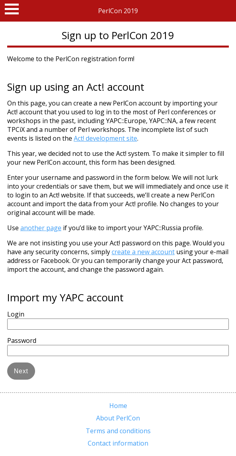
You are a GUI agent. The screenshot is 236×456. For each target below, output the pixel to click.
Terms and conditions (118, 430)
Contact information (118, 443)
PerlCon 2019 (118, 10)
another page (40, 227)
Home (118, 405)
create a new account (143, 251)
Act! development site (105, 138)
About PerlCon (118, 418)
